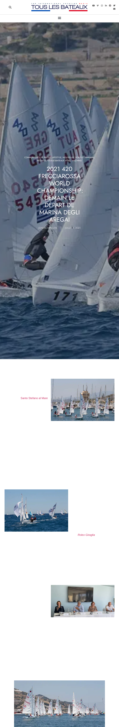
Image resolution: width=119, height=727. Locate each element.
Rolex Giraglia (86, 534)
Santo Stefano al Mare (34, 398)
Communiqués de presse (37, 157)
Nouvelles (68, 157)
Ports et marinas (84, 157)
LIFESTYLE (56, 157)
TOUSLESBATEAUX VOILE (59, 160)
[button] (10, 7)
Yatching (77, 160)
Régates (41, 160)
